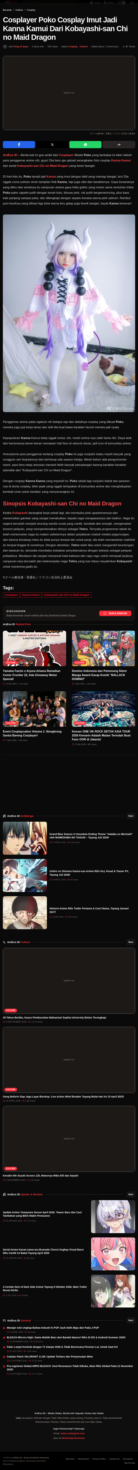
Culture (19, 20)
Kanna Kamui (121, 170)
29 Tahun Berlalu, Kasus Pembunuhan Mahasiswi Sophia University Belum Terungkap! (54, 1027)
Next (130, 826)
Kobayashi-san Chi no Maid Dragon (42, 176)
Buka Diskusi (115, 623)
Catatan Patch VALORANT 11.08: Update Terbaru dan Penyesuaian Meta (50, 1366)
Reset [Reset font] (132, 56)
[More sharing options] (119, 154)
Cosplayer (66, 165)
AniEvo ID (20, 826)
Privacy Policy (99, 1459)
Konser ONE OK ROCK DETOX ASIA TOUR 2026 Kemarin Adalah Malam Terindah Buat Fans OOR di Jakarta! (101, 745)
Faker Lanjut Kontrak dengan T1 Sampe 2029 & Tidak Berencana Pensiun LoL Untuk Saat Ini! (62, 1357)
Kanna (51, 186)
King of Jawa (21, 56)
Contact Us (114, 1459)
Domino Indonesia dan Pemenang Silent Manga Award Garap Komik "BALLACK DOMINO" (99, 685)
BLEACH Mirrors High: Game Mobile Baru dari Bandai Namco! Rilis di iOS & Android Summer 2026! (66, 1347)
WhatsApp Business (73, 1438)
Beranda (7, 20)
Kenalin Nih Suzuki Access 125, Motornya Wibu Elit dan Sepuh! (40, 1185)
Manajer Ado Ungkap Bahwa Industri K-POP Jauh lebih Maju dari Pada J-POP (53, 1337)
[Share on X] (52, 154)
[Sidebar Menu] (132, 6)
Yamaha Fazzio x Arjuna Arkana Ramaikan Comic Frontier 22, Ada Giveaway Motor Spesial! (31, 685)
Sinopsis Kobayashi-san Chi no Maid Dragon (62, 513)
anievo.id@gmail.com (72, 1433)
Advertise (70, 1459)
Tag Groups (129, 1463)
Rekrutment (83, 1459)
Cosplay (31, 20)
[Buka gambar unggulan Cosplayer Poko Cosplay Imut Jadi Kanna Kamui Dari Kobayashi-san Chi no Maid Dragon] (69, 103)
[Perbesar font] (126, 57)
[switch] (121, 6)
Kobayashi (20, 523)
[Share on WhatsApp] (85, 154)
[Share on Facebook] (19, 154)
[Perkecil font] (123, 57)
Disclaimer (128, 1459)
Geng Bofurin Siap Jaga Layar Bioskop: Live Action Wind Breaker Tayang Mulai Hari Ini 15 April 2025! (63, 1106)
